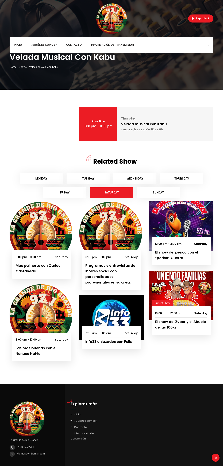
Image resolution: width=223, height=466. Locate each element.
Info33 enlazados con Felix (108, 327)
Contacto (74, 44)
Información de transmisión (112, 44)
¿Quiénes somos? (44, 44)
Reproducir (201, 18)
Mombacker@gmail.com (31, 439)
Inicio (18, 44)
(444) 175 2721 (25, 433)
